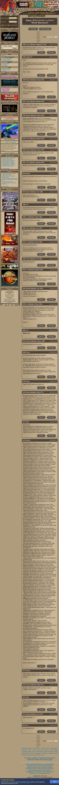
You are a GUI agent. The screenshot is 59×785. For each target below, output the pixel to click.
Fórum (28, 20)
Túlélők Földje (33, 764)
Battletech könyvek (7, 68)
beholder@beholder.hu (36, 777)
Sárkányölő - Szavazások (27, 754)
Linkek (4, 70)
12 (38, 39)
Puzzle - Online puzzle (52, 748)
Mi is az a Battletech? (7, 58)
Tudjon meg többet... (24, 783)
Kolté (27, 422)
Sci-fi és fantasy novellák (39, 771)
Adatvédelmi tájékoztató (44, 773)
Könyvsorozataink (36, 770)
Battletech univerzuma (8, 60)
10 (37, 37)
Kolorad (28, 341)
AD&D (29, 751)
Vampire (38, 751)
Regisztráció (49, 771)
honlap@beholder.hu (9, 292)
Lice (27, 204)
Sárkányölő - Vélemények (41, 753)
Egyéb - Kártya (40, 754)
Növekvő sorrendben (45, 28)
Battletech (42, 22)
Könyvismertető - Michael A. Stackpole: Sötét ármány (8, 159)
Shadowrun (24, 748)
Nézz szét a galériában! (10, 152)
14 (39, 40)
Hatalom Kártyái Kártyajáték (45, 765)
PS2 (27, 753)
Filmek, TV (30, 748)
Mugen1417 (29, 57)
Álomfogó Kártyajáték (32, 767)
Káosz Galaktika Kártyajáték (45, 767)
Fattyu (28, 44)
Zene (34, 751)
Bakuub (28, 80)
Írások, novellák (6, 69)
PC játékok (50, 751)
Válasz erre (41, 52)
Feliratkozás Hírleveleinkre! (9, 76)
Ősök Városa (41, 764)
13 (37, 40)
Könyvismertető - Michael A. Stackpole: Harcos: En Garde (8, 163)
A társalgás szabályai (31, 758)
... (39, 42)
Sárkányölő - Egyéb (52, 753)
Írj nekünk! (9, 302)
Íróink (30, 770)
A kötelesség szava (7, 181)
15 (37, 42)
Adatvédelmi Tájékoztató (6, 90)
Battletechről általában (8, 173)
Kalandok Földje (49, 764)
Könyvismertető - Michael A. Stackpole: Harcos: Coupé (8, 165)
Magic (45, 751)
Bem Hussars (5, 174)
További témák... (5, 186)
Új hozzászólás (33, 28)
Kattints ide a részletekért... (10, 119)
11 (39, 37)
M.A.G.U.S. (31, 753)
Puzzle (35, 765)
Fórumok (5, 64)
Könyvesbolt (29, 768)
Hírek (4, 55)
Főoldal (27, 764)
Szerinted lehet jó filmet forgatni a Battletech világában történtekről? (10, 179)
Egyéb (34, 22)
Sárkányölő (30, 765)
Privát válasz (51, 52)
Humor (46, 749)
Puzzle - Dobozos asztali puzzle (35, 749)
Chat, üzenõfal (6, 63)
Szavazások (5, 65)
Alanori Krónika (37, 768)
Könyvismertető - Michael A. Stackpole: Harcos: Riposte (8, 161)
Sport (42, 751)
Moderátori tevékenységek (43, 759)
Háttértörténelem (6, 59)
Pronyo (28, 352)
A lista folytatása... (6, 168)
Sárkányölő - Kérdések (40, 748)
